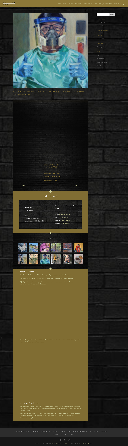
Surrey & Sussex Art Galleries (60, 443)
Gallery (70, 3)
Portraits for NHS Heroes (50, 165)
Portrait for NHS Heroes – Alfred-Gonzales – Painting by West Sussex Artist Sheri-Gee (48, 91)
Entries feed (100, 58)
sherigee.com (65, 217)
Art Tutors (78, 3)
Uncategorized (101, 47)
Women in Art (73, 413)
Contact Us (117, 3)
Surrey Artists (88, 3)
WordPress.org (101, 66)
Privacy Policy (69, 434)
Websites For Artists (64, 431)
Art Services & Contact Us (80, 431)
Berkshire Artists (58, 434)
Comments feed (102, 62)
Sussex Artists (61, 3)
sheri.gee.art (66, 223)
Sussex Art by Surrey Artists (103, 3)
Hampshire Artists (105, 431)
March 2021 (100, 39)
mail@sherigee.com (65, 214)
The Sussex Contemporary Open (50, 408)
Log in (98, 55)
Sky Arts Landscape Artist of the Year (52, 406)
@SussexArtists (88, 443)
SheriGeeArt (66, 220)
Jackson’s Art (65, 408)
